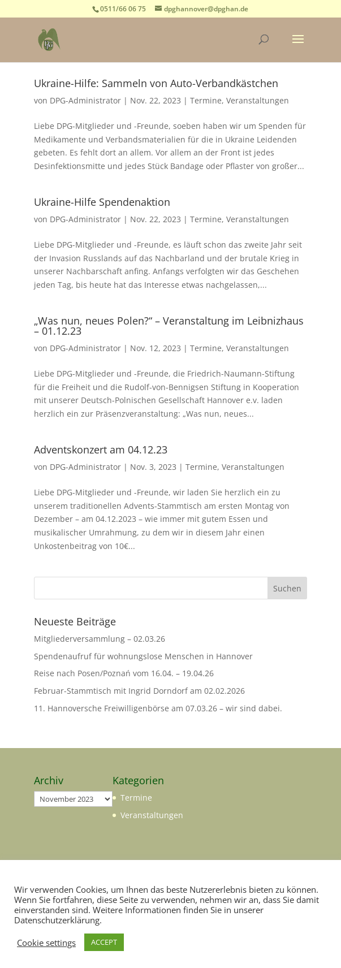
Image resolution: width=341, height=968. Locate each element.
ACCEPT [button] (104, 942)
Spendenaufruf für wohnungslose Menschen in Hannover (143, 656)
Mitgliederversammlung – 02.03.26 (99, 638)
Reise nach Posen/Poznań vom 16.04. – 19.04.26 (124, 673)
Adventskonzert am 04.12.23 (100, 449)
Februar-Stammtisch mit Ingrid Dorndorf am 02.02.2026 (139, 690)
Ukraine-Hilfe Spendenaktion (102, 202)
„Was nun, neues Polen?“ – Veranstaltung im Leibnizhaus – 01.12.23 (169, 326)
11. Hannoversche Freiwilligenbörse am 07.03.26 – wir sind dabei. (158, 708)
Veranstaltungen (257, 100)
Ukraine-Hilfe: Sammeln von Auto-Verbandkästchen (156, 83)
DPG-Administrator (85, 100)
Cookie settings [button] (46, 942)
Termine (206, 100)
